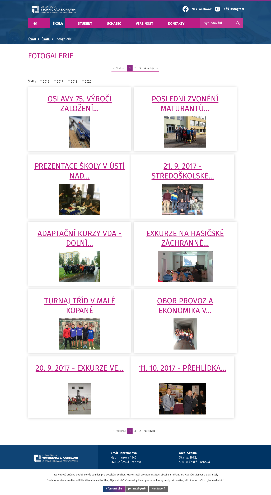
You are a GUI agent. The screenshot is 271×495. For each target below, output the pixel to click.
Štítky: (32, 81)
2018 (74, 81)
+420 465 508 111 (196, 430)
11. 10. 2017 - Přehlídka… (63, 324)
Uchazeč (114, 23)
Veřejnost (144, 23)
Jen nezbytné (137, 488)
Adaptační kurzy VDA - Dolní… (135, 185)
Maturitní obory (163, 458)
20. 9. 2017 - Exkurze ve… (207, 257)
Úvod (35, 23)
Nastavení (158, 488)
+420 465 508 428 (197, 425)
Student (85, 23)
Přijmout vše (114, 488)
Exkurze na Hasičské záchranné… (207, 185)
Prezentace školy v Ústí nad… (207, 108)
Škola (58, 23)
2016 (46, 81)
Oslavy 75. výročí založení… (63, 108)
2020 (88, 81)
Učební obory (125, 458)
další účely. (212, 474)
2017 (60, 81)
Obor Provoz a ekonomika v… (135, 257)
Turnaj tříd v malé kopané (62, 257)
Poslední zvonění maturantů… (135, 108)
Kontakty (176, 23)
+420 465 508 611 (128, 425)
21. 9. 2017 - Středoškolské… (62, 185)
